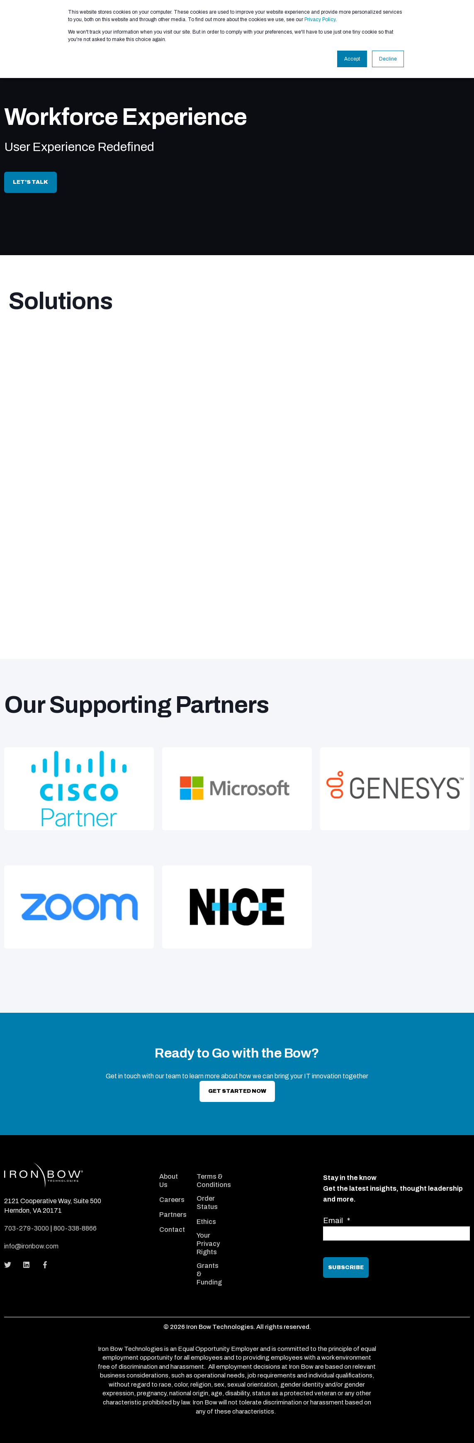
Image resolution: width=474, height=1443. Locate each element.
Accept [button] (352, 59)
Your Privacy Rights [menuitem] (208, 1243)
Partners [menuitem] (173, 1214)
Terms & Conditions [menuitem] (214, 1180)
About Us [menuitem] (168, 1180)
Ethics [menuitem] (206, 1221)
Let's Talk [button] (30, 182)
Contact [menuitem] (172, 1229)
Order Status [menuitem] (207, 1202)
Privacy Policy (319, 19)
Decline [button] (388, 59)
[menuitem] (172, 1166)
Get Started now (237, 1091)
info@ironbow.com (31, 1246)
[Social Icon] (10, 1264)
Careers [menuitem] (172, 1199)
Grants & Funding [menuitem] (209, 1274)
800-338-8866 (75, 1228)
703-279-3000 (26, 1228)
